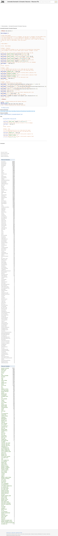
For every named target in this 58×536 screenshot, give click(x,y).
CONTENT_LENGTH (8, 469)
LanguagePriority (8, 276)
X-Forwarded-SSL (8, 511)
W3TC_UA (8, 434)
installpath (8, 507)
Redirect (8, 172)
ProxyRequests (8, 335)
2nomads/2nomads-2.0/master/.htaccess (17, 26)
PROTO (8, 403)
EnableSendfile (8, 326)
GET (8, 386)
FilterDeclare (8, 223)
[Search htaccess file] (48, 2)
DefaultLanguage (8, 242)
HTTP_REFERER (8, 398)
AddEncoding (8, 192)
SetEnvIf (8, 198)
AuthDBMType (8, 344)
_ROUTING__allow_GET (8, 444)
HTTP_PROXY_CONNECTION (8, 485)
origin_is (8, 476)
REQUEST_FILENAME (11, 114)
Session (8, 213)
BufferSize (8, 355)
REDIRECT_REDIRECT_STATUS (8, 521)
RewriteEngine (23, 111)
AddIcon (8, 254)
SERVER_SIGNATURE (8, 492)
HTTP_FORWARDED (8, 483)
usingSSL (8, 474)
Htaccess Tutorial (4, 152)
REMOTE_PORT (8, 509)
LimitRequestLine (8, 352)
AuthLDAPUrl (8, 302)
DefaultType (8, 283)
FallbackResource (8, 239)
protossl (8, 392)
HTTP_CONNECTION (8, 460)
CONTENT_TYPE (8, 427)
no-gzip (8, 381)
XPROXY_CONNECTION (8, 450)
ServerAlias (8, 330)
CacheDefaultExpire (8, 354)
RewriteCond (18, 111)
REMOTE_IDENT (8, 500)
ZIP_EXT (8, 510)
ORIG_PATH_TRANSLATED (8, 504)
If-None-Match (8, 435)
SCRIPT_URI (8, 482)
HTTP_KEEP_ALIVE (8, 457)
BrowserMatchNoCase (8, 284)
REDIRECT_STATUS (8, 389)
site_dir (8, 505)
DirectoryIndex (5, 26)
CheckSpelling (8, 267)
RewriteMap (8, 289)
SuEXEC (8, 359)
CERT (8, 458)
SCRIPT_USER (8, 516)
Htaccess (13, 532)
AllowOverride (8, 224)
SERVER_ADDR (8, 393)
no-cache (8, 401)
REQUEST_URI (19, 114)
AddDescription (8, 259)
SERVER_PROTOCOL (8, 493)
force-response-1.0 (8, 425)
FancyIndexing (8, 240)
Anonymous (8, 236)
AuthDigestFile (8, 311)
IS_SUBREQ (8, 441)
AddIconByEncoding (8, 286)
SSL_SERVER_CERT (8, 487)
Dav (8, 257)
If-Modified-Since (8, 430)
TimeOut (8, 251)
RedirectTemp (8, 212)
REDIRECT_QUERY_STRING (8, 477)
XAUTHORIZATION (8, 440)
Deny (8, 169)
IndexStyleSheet (8, 264)
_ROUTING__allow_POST (8, 445)
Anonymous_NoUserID (8, 341)
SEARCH (8, 431)
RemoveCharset (8, 285)
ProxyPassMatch (8, 313)
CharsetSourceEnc (8, 274)
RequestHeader (8, 197)
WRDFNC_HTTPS (8, 465)
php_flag (8, 188)
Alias (8, 230)
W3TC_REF (8, 438)
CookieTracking (8, 322)
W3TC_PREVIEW (8, 423)
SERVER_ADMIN (8, 429)
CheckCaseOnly (8, 308)
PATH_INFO (8, 433)
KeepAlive (8, 243)
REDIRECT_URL (8, 455)
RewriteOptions (8, 218)
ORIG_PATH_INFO (8, 515)
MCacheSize (8, 339)
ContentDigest (8, 279)
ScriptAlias (8, 297)
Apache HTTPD (19, 532)
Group (8, 232)
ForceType (8, 226)
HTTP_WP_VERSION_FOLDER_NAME (8, 522)
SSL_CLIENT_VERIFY (8, 488)
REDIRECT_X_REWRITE (8, 467)
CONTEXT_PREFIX (8, 416)
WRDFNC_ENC (8, 462)
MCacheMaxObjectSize (8, 337)
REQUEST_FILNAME (8, 466)
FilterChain (8, 219)
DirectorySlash (8, 241)
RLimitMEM (8, 345)
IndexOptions (8, 237)
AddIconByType (8, 275)
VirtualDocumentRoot (8, 207)
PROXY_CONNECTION (8, 449)
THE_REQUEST (8, 395)
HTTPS (8, 373)
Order (8, 171)
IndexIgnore (8, 208)
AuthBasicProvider (8, 253)
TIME (8, 379)
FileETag (8, 187)
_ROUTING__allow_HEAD (8, 443)
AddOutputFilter (8, 227)
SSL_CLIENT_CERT (8, 489)
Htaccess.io (8, 532)
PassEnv (8, 296)
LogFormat (8, 301)
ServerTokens (8, 201)
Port (8, 204)
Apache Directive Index (5, 153)
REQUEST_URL (8, 454)
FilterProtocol (8, 221)
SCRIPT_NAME (8, 463)
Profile (8, 409)
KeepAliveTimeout (8, 361)
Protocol (8, 246)
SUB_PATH (8, 519)
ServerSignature (8, 216)
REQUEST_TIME (8, 498)
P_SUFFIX (8, 473)
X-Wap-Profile (8, 414)
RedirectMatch (8, 203)
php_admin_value (8, 258)
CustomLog (8, 300)
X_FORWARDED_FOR (8, 447)
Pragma (8, 400)
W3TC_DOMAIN (8, 471)
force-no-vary (8, 385)
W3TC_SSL (8, 428)
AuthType (8, 214)
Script (32, 111)
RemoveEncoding (8, 305)
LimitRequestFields (8, 349)
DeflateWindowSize (8, 362)
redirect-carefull (8, 472)
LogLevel (8, 321)
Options (10, 111)
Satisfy (8, 199)
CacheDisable (8, 306)
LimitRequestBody (8, 247)
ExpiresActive (8, 176)
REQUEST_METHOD (8, 391)
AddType (8, 178)
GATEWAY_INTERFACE (8, 478)
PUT (8, 397)
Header (7, 111)
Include (8, 191)
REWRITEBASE (8, 418)
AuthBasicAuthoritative (8, 294)
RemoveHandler (8, 235)
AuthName (8, 210)
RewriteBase (14, 111)
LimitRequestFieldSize (8, 350)
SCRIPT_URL (8, 452)
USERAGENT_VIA (8, 446)
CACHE (8, 408)
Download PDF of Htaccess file (9, 118)
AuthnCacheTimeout (8, 356)
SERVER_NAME (8, 405)
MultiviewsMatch (8, 318)
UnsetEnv (8, 291)
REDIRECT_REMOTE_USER (8, 495)
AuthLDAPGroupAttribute (8, 360)
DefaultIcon (8, 265)
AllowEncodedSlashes (8, 327)
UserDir (8, 278)
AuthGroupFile (8, 225)
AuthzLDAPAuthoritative (8, 312)
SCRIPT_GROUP (8, 496)
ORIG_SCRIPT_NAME (8, 501)
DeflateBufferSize (8, 346)
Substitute (8, 280)
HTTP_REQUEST (8, 461)
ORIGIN (8, 384)
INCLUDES (8, 376)
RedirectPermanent (8, 256)
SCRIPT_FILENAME (8, 375)
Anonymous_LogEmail (8, 343)
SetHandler (8, 229)
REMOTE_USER (8, 420)
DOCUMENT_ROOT (8, 396)
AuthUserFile (8, 215)
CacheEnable (8, 351)
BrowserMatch (8, 202)
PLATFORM (8, 506)
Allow (8, 167)
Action (8, 231)
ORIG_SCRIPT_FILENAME (8, 503)
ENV (8, 374)
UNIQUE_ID (8, 514)
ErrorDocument (8, 174)
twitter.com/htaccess (5, 156)
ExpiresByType (8, 182)
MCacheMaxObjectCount (8, 338)
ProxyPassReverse (8, 317)
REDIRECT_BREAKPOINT (8, 512)
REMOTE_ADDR (8, 406)
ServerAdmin (8, 310)
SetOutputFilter (8, 194)
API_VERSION (8, 481)
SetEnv (8, 205)
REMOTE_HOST (8, 436)
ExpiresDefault (8, 177)
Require (8, 186)
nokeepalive (8, 417)
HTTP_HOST (8, 370)
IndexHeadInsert (8, 281)
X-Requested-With (8, 407)
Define (8, 234)
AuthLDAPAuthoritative (8, 340)
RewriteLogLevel (8, 299)
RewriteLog (8, 303)
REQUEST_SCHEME (8, 468)
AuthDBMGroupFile (8, 329)
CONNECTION (8, 439)
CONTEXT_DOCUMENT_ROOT (8, 520)
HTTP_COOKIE (8, 402)
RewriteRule (29, 111)
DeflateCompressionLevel (8, 270)
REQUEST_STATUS (8, 499)
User (34, 111)
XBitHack (8, 273)
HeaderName (8, 252)
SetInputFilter (8, 316)
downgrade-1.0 (8, 419)
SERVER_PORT (8, 382)
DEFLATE (8, 371)
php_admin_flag (8, 307)
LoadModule (8, 269)
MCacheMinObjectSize (8, 334)
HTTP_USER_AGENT (8, 390)
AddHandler (8, 209)
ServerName (8, 261)
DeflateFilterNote (8, 290)
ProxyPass (8, 295)
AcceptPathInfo (8, 245)
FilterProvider (8, 220)
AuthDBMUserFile (8, 328)
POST (8, 387)
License (7, 107)
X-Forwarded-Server (8, 484)
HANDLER (8, 422)
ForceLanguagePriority (8, 288)
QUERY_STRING (3, 114)
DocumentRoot (8, 263)
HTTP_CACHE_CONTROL (8, 456)
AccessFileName (8, 324)
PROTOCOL (8, 517)
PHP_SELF (8, 494)
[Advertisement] (29, 13)
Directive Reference (4, 155)
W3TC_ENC (8, 411)
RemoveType (8, 250)
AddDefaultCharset (8, 183)
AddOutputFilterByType (8, 180)
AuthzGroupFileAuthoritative (8, 332)
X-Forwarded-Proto (8, 413)
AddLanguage (8, 262)
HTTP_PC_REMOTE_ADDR (8, 451)
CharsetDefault (8, 272)
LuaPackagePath (8, 319)
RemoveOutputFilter (8, 314)
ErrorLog (8, 348)
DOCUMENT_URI (7, 523)
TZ (8, 412)
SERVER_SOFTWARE (8, 490)
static (8, 378)
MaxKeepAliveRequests (8, 333)
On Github (3, 107)
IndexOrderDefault (8, 268)
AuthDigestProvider (8, 292)
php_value (8, 185)
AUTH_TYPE (8, 479)
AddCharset (8, 196)
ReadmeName (8, 248)
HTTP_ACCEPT (8, 424)
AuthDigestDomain (8, 323)
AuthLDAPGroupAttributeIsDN (8, 357)
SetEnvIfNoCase (8, 189)
